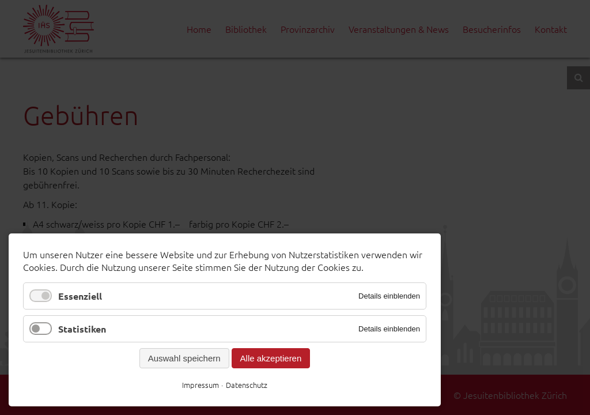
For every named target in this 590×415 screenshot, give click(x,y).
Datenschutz (246, 384)
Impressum (200, 384)
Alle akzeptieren (271, 358)
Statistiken (82, 329)
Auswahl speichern (184, 358)
